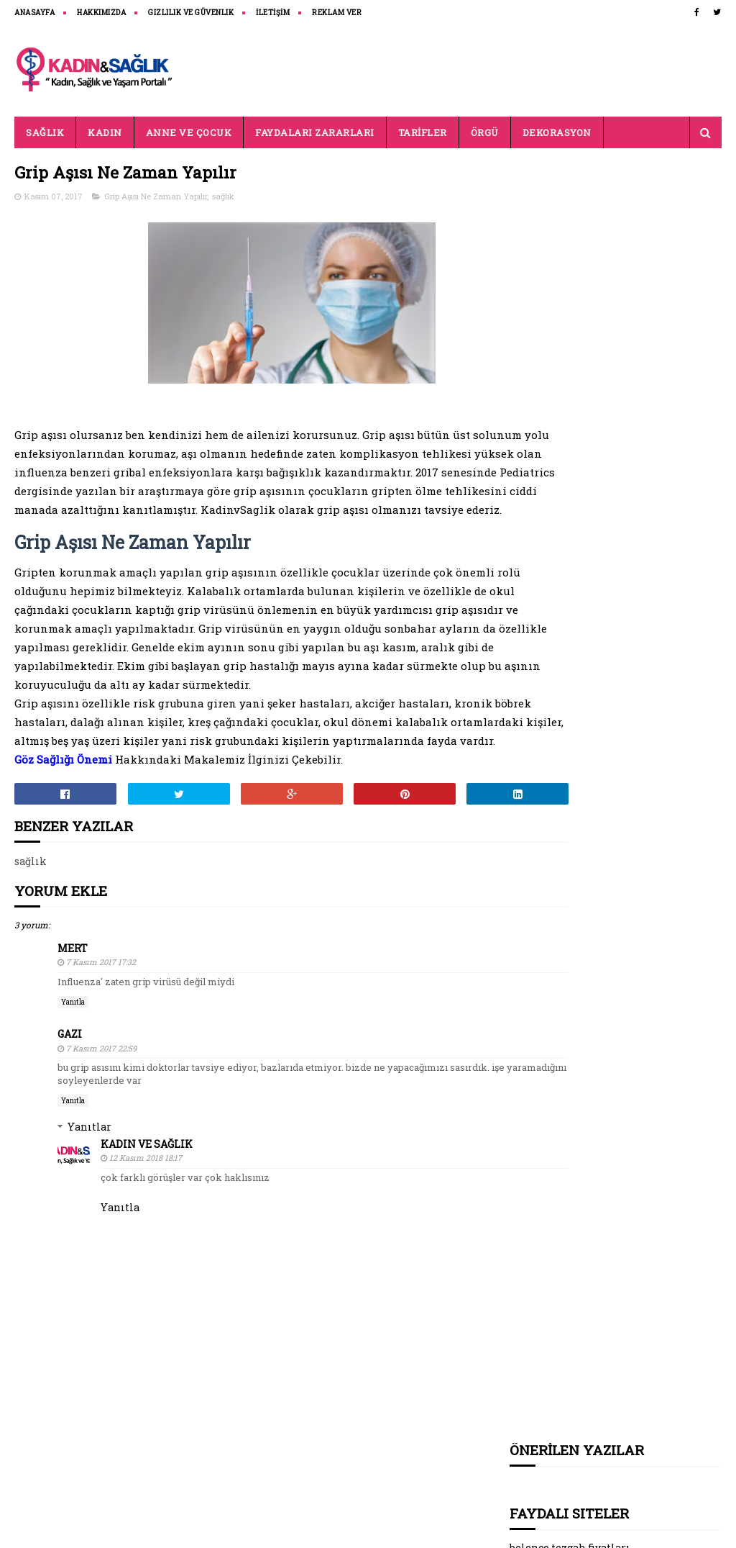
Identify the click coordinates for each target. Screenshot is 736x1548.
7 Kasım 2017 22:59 (101, 1105)
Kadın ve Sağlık (147, 1201)
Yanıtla (73, 1059)
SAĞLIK (45, 132)
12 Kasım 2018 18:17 (145, 1215)
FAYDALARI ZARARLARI (314, 132)
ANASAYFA (34, 12)
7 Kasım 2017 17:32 (101, 1020)
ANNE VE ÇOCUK (189, 132)
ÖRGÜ (485, 132)
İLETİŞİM (273, 12)
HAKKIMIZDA (101, 12)
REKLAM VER (337, 12)
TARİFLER (422, 132)
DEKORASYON (557, 132)
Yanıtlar (89, 1184)
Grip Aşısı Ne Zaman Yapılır (155, 197)
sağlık (223, 197)
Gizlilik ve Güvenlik (191, 12)
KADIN (105, 132)
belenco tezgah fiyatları (570, 264)
